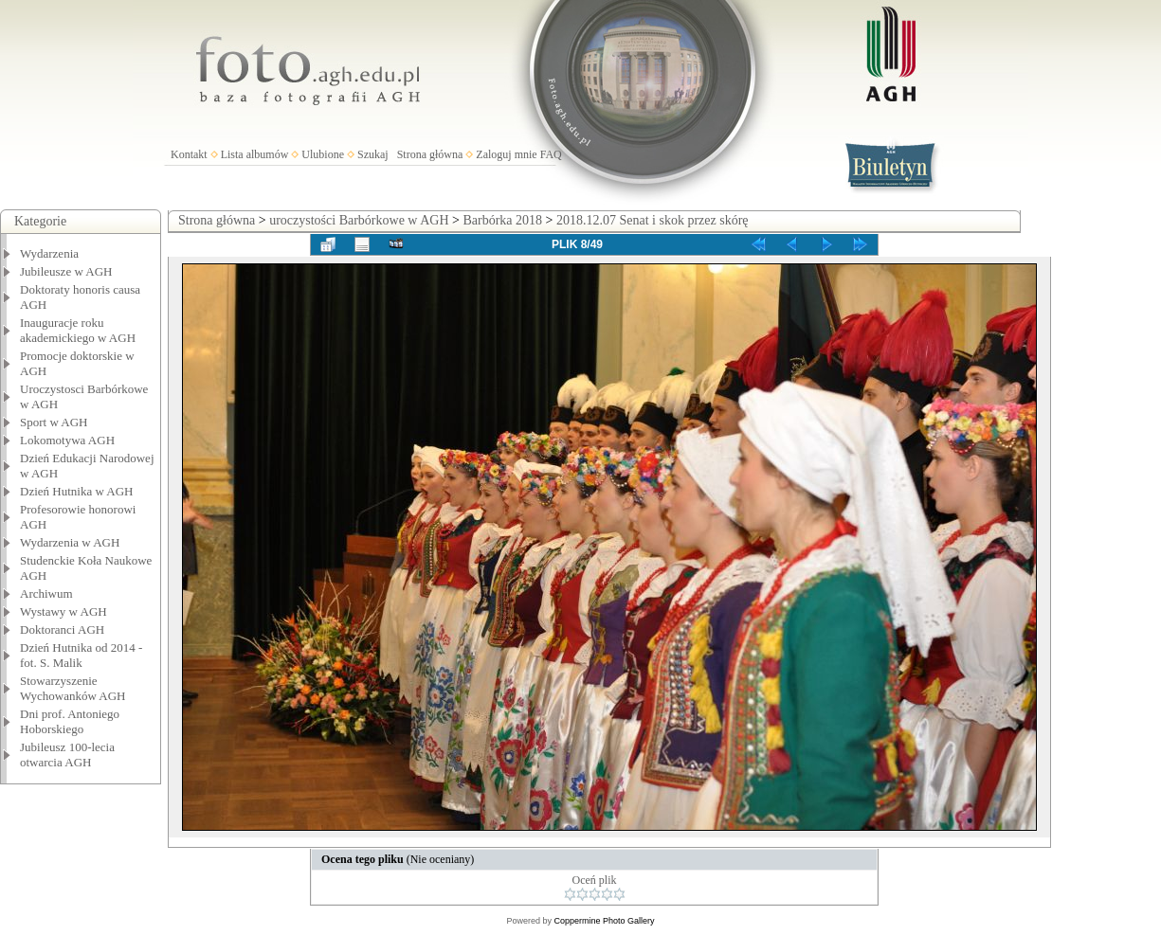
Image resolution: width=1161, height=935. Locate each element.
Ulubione (322, 154)
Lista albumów (255, 154)
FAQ (551, 154)
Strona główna (430, 154)
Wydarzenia (49, 253)
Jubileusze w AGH (66, 271)
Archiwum (46, 593)
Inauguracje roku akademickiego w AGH (78, 330)
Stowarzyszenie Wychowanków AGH (73, 688)
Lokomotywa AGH (67, 440)
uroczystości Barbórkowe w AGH (358, 220)
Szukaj (373, 154)
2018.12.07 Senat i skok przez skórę (652, 220)
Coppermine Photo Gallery (603, 921)
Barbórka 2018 (502, 220)
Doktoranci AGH (62, 629)
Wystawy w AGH (63, 611)
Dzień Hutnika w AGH (77, 491)
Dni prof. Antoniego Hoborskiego (69, 721)
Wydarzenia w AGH (69, 542)
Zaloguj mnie (506, 154)
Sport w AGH (54, 422)
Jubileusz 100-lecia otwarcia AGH (67, 754)
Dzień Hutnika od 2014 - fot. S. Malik (81, 655)
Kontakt (189, 154)
